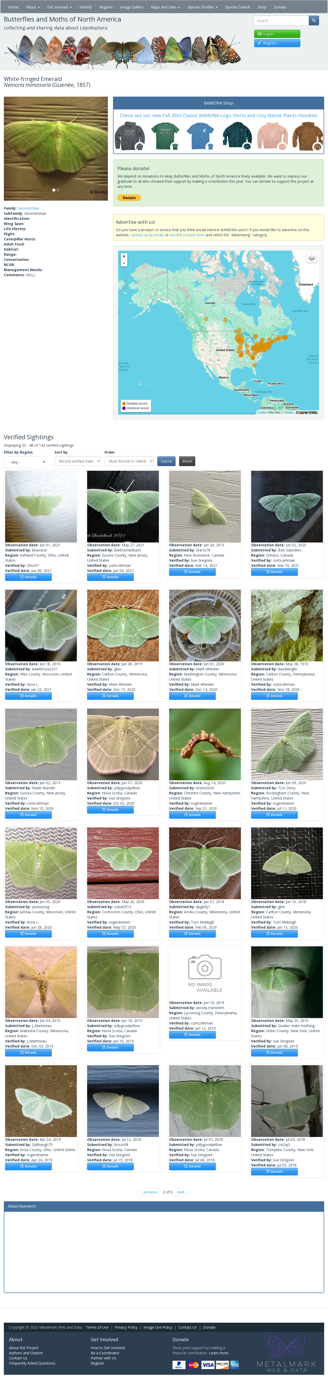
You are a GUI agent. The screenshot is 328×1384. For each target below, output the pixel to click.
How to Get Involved (108, 1347)
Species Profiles (203, 7)
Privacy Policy (126, 1327)
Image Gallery (131, 7)
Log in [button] (265, 33)
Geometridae (28, 208)
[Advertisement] (164, 1251)
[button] (11, 149)
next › (182, 1192)
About (33, 7)
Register (97, 1363)
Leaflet (262, 412)
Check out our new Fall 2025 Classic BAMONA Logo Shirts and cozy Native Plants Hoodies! (218, 115)
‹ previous (150, 1192)
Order (109, 452)
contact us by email (147, 234)
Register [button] (267, 42)
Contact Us (187, 1327)
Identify (85, 7)
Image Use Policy (158, 1327)
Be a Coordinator (105, 1352)
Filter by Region (18, 452)
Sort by (61, 452)
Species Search (237, 7)
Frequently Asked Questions (32, 1363)
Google (288, 412)
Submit (166, 461)
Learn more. (219, 1352)
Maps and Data (165, 7)
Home (13, 7)
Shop (262, 7)
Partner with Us (103, 1358)
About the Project (23, 1347)
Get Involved (59, 7)
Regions (106, 7)
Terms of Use (97, 1327)
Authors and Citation (26, 1352)
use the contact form (187, 234)
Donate (280, 7)
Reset (187, 461)
